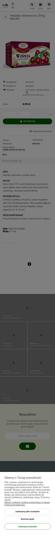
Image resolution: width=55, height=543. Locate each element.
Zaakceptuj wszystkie (27, 526)
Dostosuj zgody (27, 519)
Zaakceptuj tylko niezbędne (27, 511)
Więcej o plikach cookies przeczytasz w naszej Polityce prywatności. (27, 503)
